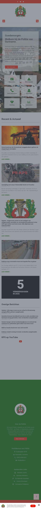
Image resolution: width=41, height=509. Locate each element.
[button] (38, 505)
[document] (20, 254)
